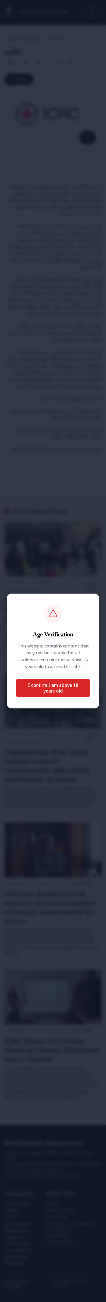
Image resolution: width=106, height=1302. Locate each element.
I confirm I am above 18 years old (53, 688)
